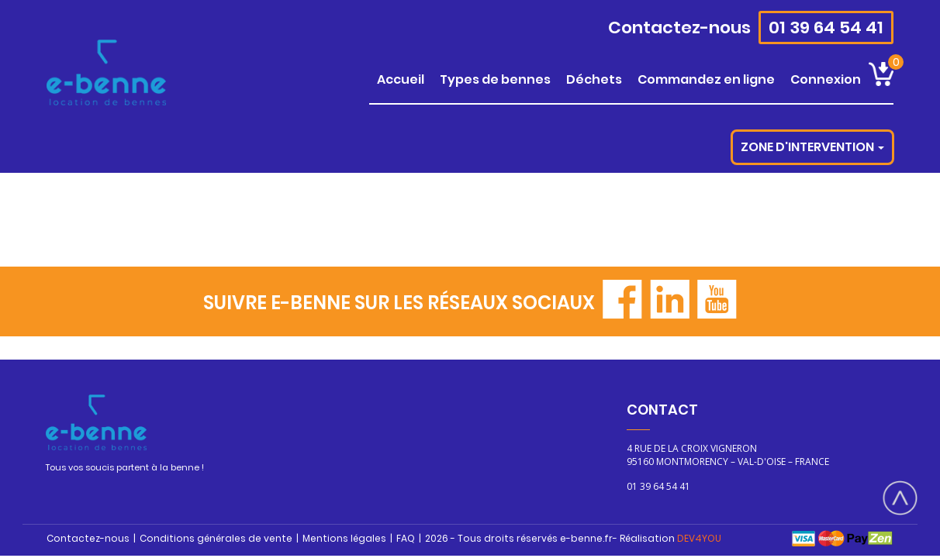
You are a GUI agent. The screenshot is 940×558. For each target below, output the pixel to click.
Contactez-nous (679, 28)
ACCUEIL (400, 79)
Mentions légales (344, 538)
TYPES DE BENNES (495, 79)
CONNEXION (825, 79)
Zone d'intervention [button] (812, 147)
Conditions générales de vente (216, 538)
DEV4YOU (699, 538)
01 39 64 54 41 (826, 28)
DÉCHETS (594, 79)
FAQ (405, 538)
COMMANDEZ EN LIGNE (706, 79)
